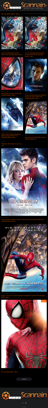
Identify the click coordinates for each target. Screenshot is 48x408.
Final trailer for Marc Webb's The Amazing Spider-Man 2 (11, 94)
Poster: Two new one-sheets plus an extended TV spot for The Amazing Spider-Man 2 (23, 296)
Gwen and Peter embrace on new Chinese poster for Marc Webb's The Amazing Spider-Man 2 (22, 220)
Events (26, 135)
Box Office (3, 141)
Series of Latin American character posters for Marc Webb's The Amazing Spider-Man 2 (35, 96)
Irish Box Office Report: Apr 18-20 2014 (11, 144)
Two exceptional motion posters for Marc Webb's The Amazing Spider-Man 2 (35, 54)
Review (2, 369)
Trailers (7, 50)
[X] (24, 403)
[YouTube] (26, 403)
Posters (31, 50)
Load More (24, 379)
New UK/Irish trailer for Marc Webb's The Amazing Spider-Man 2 (12, 53)
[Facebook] (22, 403)
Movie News (3, 50)
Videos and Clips (9, 131)
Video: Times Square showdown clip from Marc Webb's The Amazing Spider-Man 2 (11, 135)
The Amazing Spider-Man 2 (9, 372)
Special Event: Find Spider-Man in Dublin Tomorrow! (35, 138)
